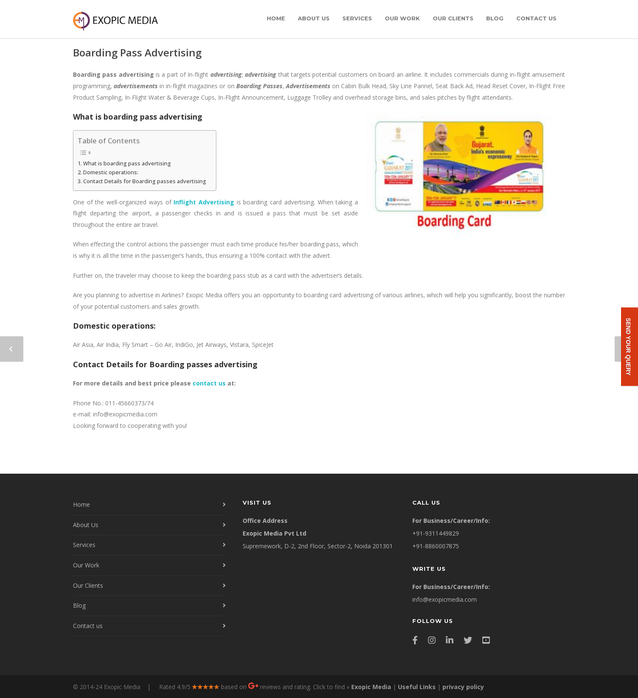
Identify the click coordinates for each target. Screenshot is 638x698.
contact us (209, 383)
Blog (495, 18)
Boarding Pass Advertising (137, 52)
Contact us (536, 18)
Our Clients (453, 18)
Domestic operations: (110, 172)
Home (276, 18)
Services (357, 18)
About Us (314, 18)
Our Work (402, 18)
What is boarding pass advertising (127, 163)
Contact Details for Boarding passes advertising (145, 181)
